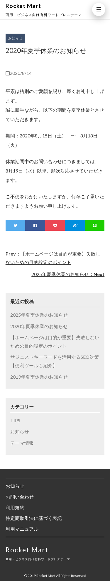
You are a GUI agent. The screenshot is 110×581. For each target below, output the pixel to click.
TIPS (15, 420)
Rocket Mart (23, 5)
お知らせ (19, 431)
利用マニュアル (22, 529)
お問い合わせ (20, 496)
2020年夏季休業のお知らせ (39, 326)
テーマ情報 (22, 443)
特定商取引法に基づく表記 (34, 518)
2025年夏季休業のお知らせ (67, 274)
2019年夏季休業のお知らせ (39, 377)
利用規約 (15, 507)
